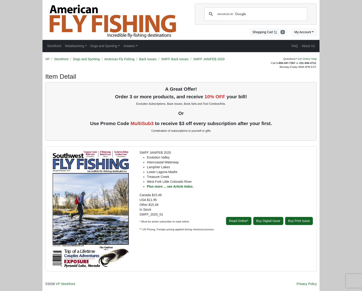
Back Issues (147, 59)
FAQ (294, 46)
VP (47, 59)
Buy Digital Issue (268, 221)
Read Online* (238, 221)
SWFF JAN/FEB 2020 (209, 59)
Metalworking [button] (74, 46)
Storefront (61, 59)
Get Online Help (307, 58)
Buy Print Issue (299, 221)
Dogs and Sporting (86, 59)
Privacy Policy (307, 284)
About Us (308, 46)
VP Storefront (65, 284)
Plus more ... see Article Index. (170, 186)
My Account (302, 32)
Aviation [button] (129, 46)
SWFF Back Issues (175, 59)
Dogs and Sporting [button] (103, 46)
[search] (255, 14)
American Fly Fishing (119, 59)
